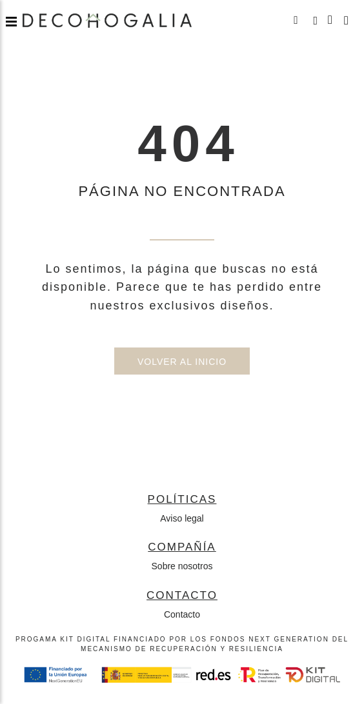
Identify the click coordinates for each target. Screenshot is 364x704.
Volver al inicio (182, 362)
